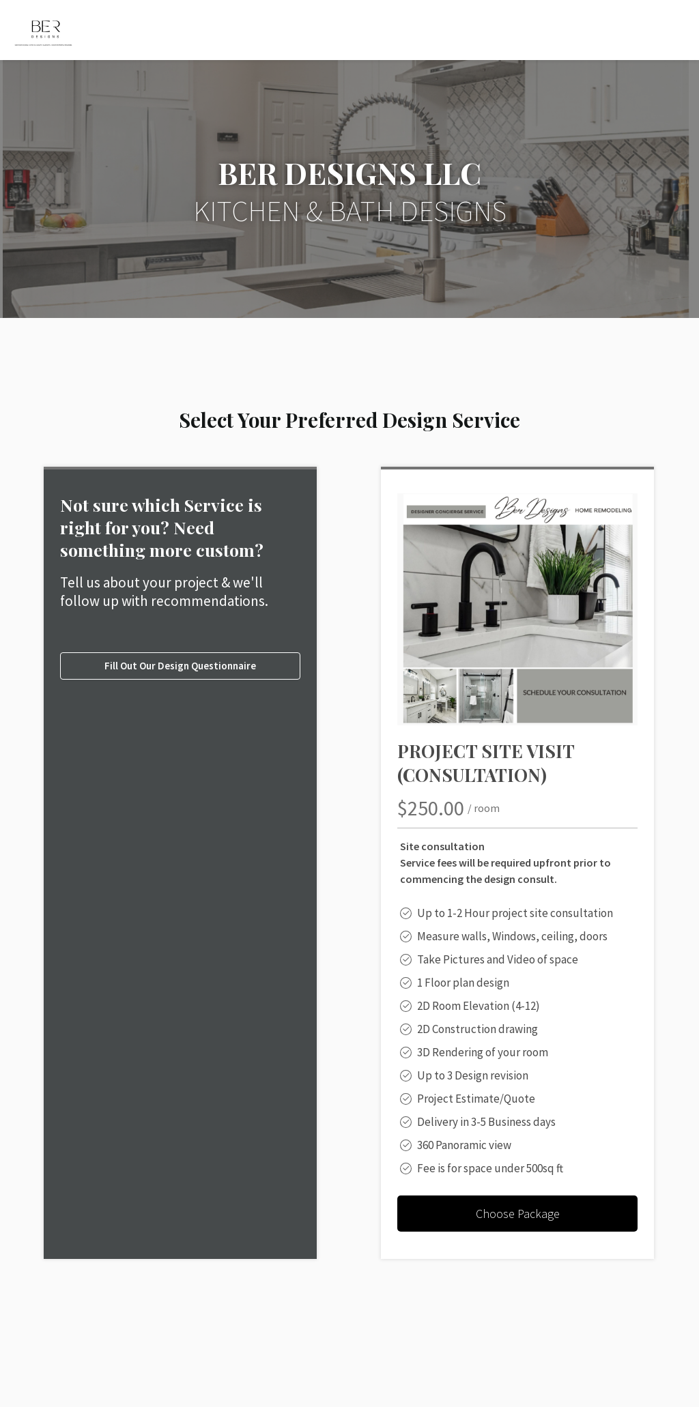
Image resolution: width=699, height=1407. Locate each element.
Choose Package (518, 1213)
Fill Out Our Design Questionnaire (180, 665)
